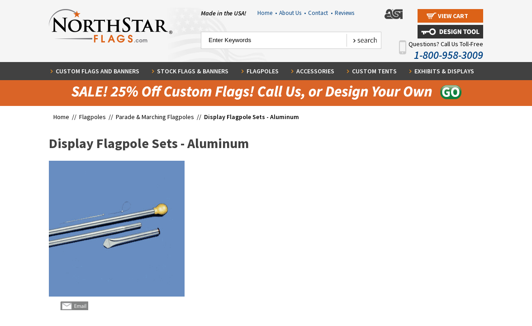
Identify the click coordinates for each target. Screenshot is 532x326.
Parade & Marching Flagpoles (155, 117)
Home (267, 13)
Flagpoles (263, 71)
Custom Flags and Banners (97, 71)
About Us (292, 13)
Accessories (315, 71)
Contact (320, 13)
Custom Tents (374, 71)
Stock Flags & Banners (192, 71)
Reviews (344, 13)
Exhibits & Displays (444, 71)
